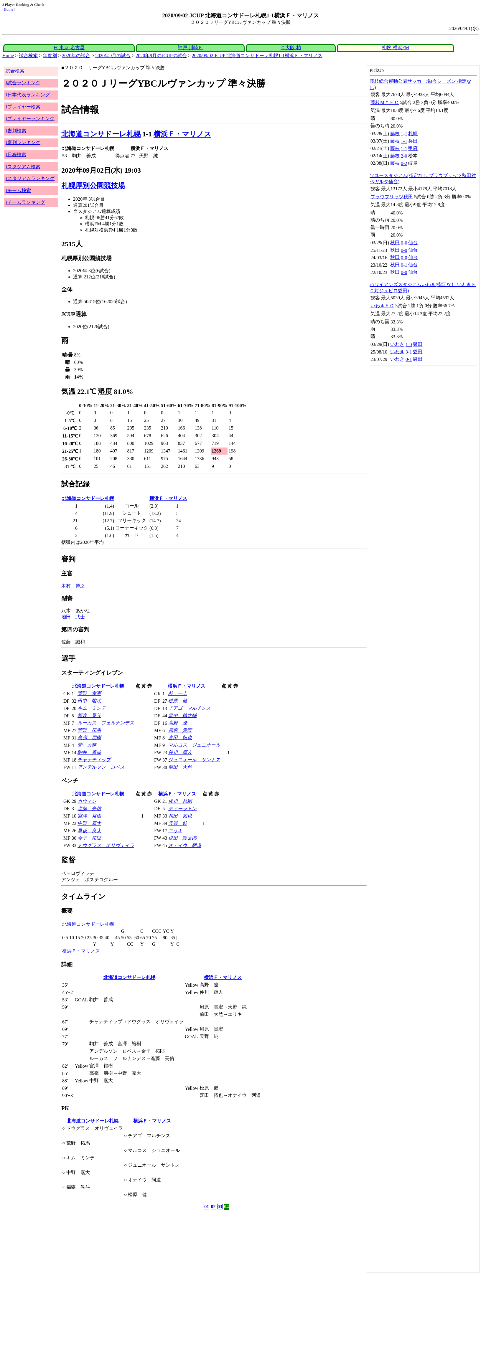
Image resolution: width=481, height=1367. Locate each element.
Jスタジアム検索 (23, 166)
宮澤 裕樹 (89, 815)
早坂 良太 (89, 830)
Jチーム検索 (18, 190)
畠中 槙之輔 (182, 715)
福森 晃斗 (89, 715)
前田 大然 (180, 767)
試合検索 (28, 55)
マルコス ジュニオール (194, 744)
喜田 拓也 (180, 737)
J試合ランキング (23, 82)
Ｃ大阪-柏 (291, 47)
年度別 (50, 55)
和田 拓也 (180, 815)
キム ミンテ (92, 708)
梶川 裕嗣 (180, 801)
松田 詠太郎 (182, 838)
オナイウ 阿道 (184, 845)
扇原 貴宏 (180, 730)
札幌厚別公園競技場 (93, 185)
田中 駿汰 (89, 700)
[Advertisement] (179, 1320)
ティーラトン (182, 808)
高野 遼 (177, 722)
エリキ (175, 830)
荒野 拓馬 (89, 730)
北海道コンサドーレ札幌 (101, 134)
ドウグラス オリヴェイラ (106, 845)
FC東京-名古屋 (69, 47)
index (423, 669)
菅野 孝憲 (89, 693)
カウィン (87, 801)
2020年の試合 (76, 55)
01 (206, 1206)
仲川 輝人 (180, 752)
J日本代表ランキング (28, 94)
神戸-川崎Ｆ (190, 47)
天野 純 (177, 823)
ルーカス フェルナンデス (106, 722)
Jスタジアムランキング (30, 178)
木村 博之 (73, 585)
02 (213, 1206)
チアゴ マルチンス (189, 708)
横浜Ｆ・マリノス (182, 134)
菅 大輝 (87, 744)
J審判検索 (16, 130)
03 (220, 1206)
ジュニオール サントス (194, 759)
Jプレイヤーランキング (30, 118)
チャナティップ (94, 759)
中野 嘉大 (89, 823)
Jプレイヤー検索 (23, 106)
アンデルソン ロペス (101, 767)
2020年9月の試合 (113, 55)
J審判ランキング (23, 142)
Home (8, 9)
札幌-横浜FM (395, 47)
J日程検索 (16, 154)
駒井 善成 (89, 752)
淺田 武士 (73, 616)
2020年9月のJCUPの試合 (161, 55)
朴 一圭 (177, 693)
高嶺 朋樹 (89, 737)
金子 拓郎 (89, 838)
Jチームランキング (25, 202)
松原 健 (177, 700)
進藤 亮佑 (89, 808)
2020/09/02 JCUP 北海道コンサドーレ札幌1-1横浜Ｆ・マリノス (257, 55)
